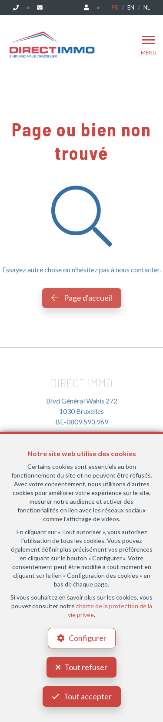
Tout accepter (87, 696)
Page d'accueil (81, 297)
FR (114, 7)
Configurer (87, 638)
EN (130, 7)
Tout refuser (85, 667)
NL (146, 7)
